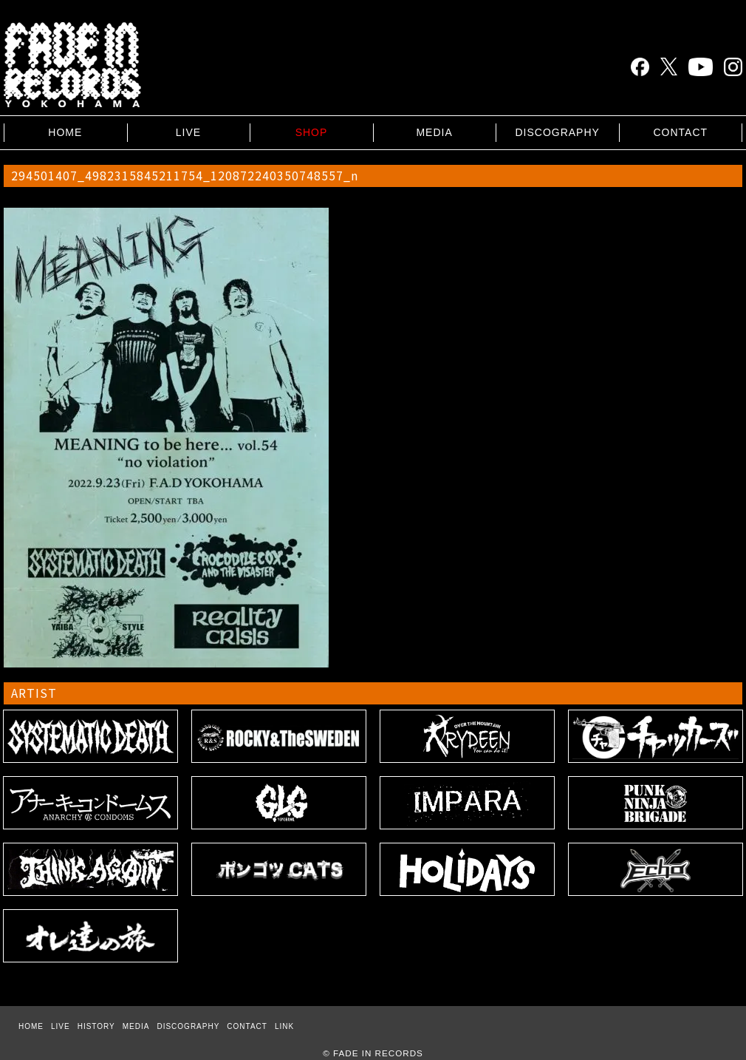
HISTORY (96, 1026)
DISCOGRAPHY (557, 132)
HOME (65, 132)
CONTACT (680, 132)
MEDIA (434, 132)
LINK (284, 1026)
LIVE (188, 132)
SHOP (311, 132)
